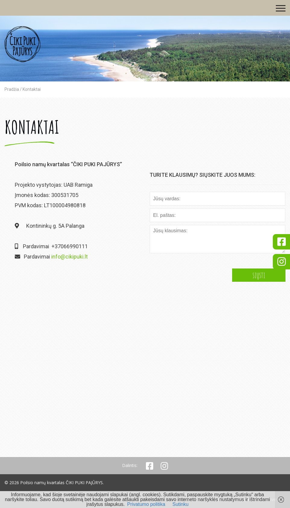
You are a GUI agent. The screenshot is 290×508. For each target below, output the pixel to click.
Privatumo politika (146, 504)
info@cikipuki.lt (69, 256)
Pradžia (12, 89)
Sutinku (180, 504)
